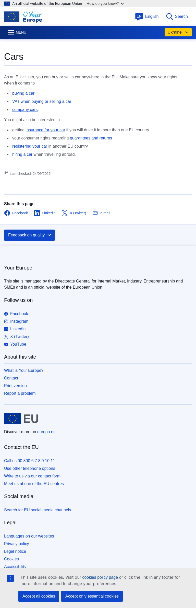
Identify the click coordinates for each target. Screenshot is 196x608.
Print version (15, 386)
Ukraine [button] (178, 32)
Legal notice (15, 551)
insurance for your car (45, 130)
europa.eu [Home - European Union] (46, 432)
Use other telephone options (29, 468)
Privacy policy (16, 544)
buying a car (23, 93)
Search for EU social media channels (37, 510)
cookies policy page (100, 577)
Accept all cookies (38, 596)
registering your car (29, 146)
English (146, 16)
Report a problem (20, 393)
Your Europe (18, 268)
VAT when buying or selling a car (41, 101)
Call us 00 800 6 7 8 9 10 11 (29, 461)
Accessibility (15, 566)
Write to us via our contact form (32, 476)
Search (177, 16)
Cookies (11, 559)
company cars (25, 109)
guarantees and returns (91, 138)
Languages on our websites (29, 536)
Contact (11, 378)
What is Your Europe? (24, 370)
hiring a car (22, 154)
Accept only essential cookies (92, 596)
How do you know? (105, 3)
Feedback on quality (30, 235)
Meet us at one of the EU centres (34, 484)
